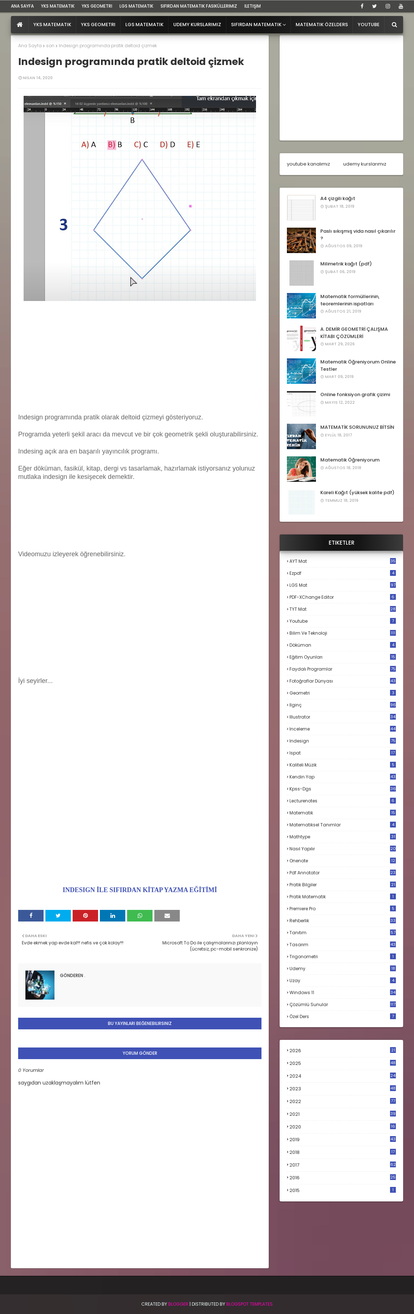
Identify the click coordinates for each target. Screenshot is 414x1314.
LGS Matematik (136, 6)
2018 (342, 1152)
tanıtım (342, 932)
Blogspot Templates (249, 1304)
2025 (342, 1063)
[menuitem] (20, 24)
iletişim (252, 6)
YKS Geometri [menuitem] (98, 24)
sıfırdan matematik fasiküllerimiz (199, 6)
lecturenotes (342, 801)
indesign (342, 741)
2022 (342, 1101)
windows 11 (342, 992)
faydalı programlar (342, 669)
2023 (342, 1089)
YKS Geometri (97, 6)
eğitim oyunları (342, 657)
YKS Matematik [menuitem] (52, 24)
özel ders (342, 1016)
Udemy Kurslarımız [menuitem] (197, 24)
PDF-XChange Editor (342, 597)
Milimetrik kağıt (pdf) (346, 263)
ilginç (342, 705)
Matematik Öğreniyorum (350, 459)
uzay (342, 980)
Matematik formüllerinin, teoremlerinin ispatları (350, 300)
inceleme (342, 729)
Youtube (342, 621)
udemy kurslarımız (364, 163)
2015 (342, 1190)
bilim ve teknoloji (342, 633)
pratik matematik (342, 897)
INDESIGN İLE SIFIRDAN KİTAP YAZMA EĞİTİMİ (140, 890)
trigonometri (342, 956)
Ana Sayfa (30, 45)
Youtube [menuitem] (369, 24)
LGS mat (342, 585)
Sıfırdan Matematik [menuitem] (256, 24)
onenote (342, 861)
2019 (342, 1139)
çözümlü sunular (342, 1004)
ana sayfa (22, 6)
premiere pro (342, 909)
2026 (342, 1050)
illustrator (342, 717)
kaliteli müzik (342, 765)
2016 (342, 1177)
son (50, 45)
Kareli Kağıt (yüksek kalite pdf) (357, 492)
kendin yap (342, 777)
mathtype (342, 837)
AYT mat (342, 561)
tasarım (342, 944)
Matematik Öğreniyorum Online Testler (358, 365)
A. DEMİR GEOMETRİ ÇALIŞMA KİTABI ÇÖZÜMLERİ (354, 333)
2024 (342, 1076)
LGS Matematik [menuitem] (144, 24)
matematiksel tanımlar (342, 825)
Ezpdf (342, 573)
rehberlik (342, 921)
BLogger (178, 1304)
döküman (342, 645)
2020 (342, 1127)
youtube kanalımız (308, 163)
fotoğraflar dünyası (342, 681)
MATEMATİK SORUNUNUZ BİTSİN (357, 427)
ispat (342, 753)
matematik (342, 813)
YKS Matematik (57, 6)
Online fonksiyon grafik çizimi (355, 394)
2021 (342, 1114)
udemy (342, 968)
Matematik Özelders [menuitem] (322, 24)
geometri (342, 693)
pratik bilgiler (342, 885)
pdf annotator (342, 873)
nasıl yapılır (342, 849)
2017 (342, 1165)
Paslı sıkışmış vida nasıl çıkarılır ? (357, 235)
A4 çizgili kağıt (337, 198)
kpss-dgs (342, 789)
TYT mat (342, 609)
